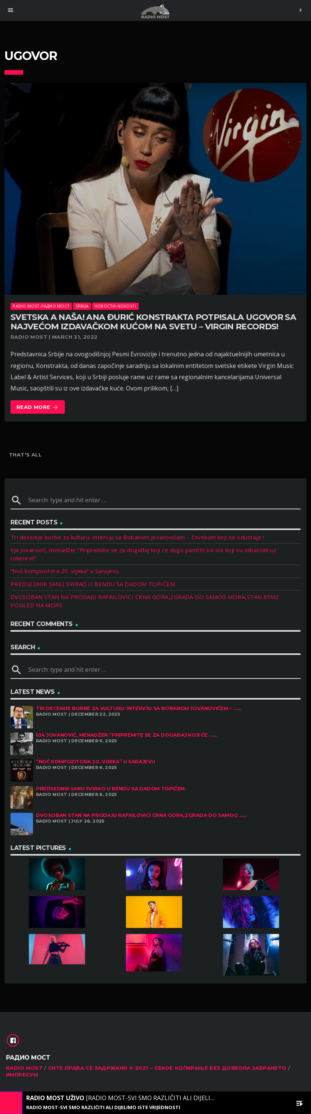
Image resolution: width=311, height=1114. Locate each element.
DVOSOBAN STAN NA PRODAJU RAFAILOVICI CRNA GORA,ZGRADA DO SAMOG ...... (141, 815)
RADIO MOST (24, 1068)
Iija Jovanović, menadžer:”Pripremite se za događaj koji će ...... (126, 735)
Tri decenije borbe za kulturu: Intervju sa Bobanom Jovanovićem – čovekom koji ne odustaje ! (137, 537)
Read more (37, 407)
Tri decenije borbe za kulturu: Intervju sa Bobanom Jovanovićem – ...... (138, 708)
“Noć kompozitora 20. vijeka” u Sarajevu (64, 571)
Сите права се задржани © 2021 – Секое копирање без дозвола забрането (167, 1068)
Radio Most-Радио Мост (41, 306)
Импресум (22, 1075)
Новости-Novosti (115, 306)
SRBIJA (82, 306)
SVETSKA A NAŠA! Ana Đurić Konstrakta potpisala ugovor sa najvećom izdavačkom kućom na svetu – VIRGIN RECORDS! (153, 322)
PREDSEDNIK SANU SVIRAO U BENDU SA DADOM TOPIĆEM (92, 584)
